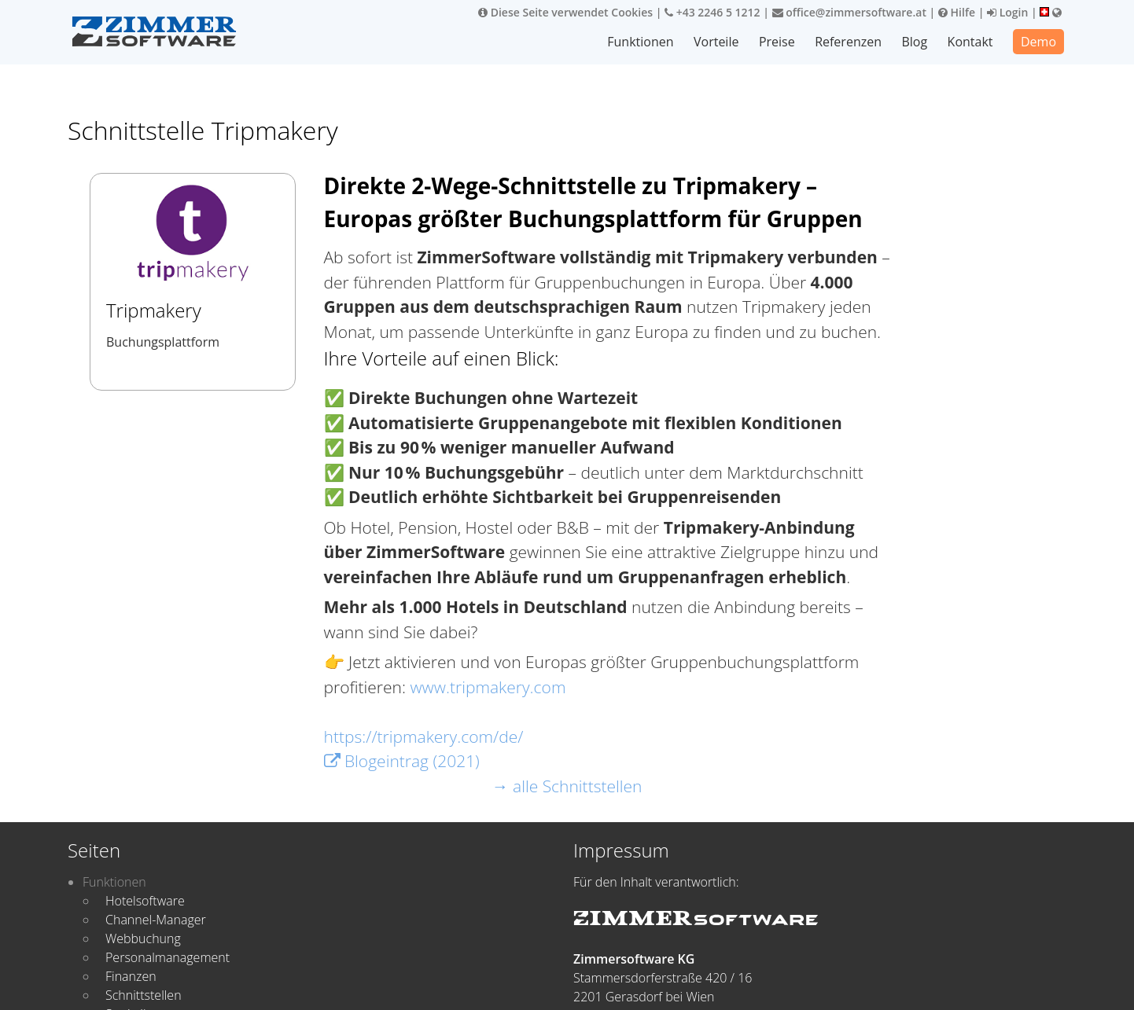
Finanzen (130, 976)
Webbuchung (143, 938)
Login (1007, 12)
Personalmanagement (167, 957)
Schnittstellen (143, 995)
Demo (1038, 41)
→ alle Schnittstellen (567, 786)
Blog (915, 41)
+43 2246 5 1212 (712, 12)
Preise (778, 41)
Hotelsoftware (145, 900)
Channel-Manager (155, 919)
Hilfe (956, 12)
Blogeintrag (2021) (402, 761)
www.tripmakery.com (487, 687)
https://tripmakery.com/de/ (424, 736)
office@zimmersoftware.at (849, 12)
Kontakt (970, 41)
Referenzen (849, 41)
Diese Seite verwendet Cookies (565, 12)
